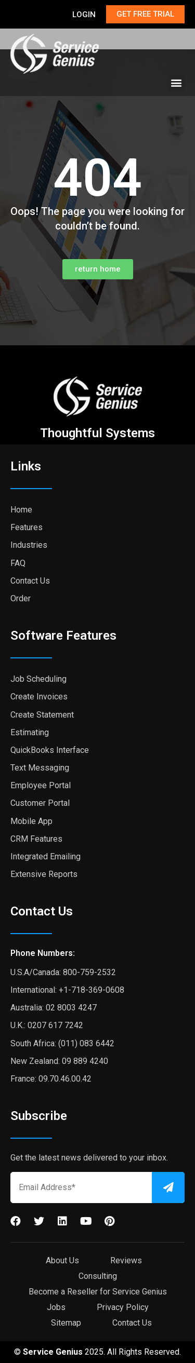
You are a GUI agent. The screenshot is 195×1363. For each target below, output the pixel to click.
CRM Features (36, 839)
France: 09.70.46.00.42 (51, 1079)
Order (20, 598)
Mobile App (31, 821)
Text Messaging (39, 768)
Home (21, 510)
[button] (176, 82)
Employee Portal (40, 785)
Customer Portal (40, 803)
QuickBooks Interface (49, 750)
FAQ (17, 563)
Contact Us (30, 581)
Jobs (56, 1307)
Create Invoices (39, 696)
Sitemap (66, 1323)
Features (26, 527)
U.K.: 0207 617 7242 (46, 1025)
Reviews (126, 1260)
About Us (62, 1260)
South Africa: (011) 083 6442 (62, 1043)
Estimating (29, 732)
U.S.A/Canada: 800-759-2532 (63, 972)
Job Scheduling (38, 679)
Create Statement (42, 715)
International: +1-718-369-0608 (67, 990)
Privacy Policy (123, 1307)
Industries (28, 545)
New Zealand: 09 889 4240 (59, 1061)
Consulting (98, 1276)
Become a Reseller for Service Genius (98, 1292)
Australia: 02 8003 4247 (53, 1008)
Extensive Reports (43, 874)
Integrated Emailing (45, 856)
